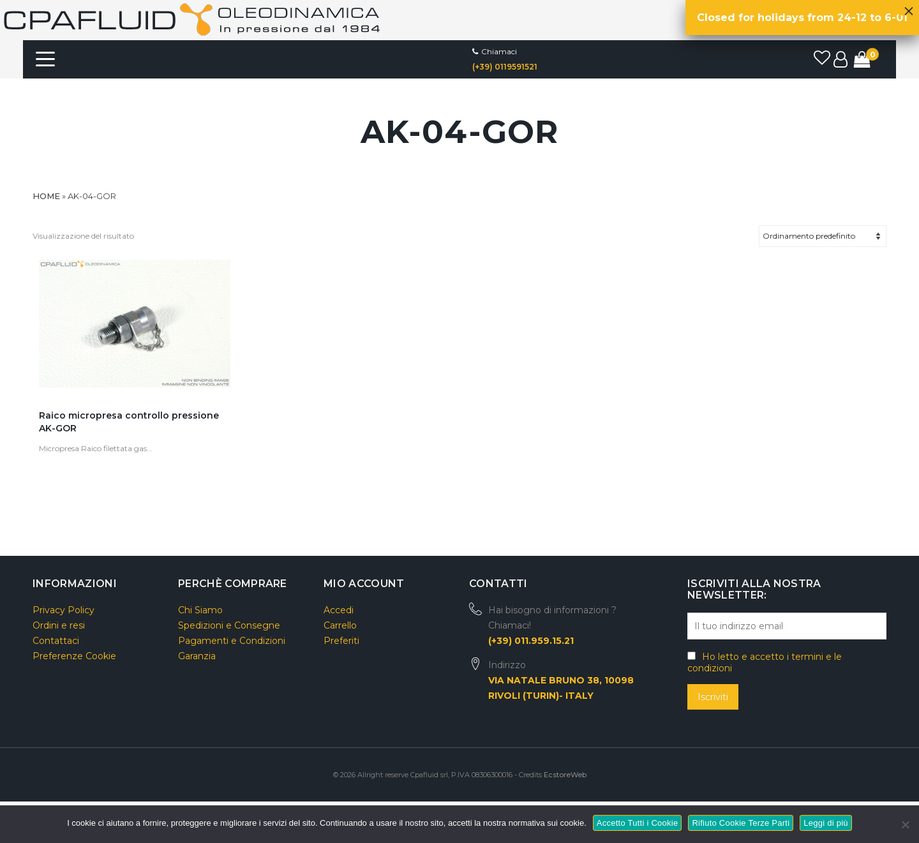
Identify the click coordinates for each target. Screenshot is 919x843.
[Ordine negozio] (822, 236)
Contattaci (56, 640)
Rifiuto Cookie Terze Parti (740, 823)
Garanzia (197, 656)
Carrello (340, 625)
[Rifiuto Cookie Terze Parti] (904, 823)
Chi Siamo (200, 610)
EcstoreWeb (565, 774)
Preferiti (341, 640)
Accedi (339, 610)
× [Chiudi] (909, 7)
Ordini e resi (59, 625)
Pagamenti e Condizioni (231, 640)
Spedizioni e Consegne (229, 625)
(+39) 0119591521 (504, 66)
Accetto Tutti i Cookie (637, 823)
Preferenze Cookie (74, 656)
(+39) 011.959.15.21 (531, 640)
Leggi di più (825, 823)
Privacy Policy (63, 610)
